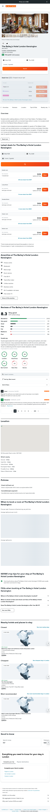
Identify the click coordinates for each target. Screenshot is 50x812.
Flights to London (9, 769)
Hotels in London (9, 773)
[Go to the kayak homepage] (11, 6)
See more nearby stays (43, 624)
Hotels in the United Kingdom (30, 807)
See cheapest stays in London (41, 658)
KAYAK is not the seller (25, 793)
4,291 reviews (15, 52)
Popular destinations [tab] (23, 759)
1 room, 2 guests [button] (8, 62)
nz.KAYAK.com (5, 807)
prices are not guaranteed (33, 787)
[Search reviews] (26, 372)
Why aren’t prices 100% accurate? (25, 799)
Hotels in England (42, 807)
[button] (47, 2)
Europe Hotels (18, 807)
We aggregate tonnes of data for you (25, 796)
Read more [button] (10, 403)
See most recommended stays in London (38, 691)
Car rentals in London (10, 771)
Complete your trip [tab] (8, 759)
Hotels (11, 807)
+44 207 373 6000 (7, 50)
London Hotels (15, 808)
